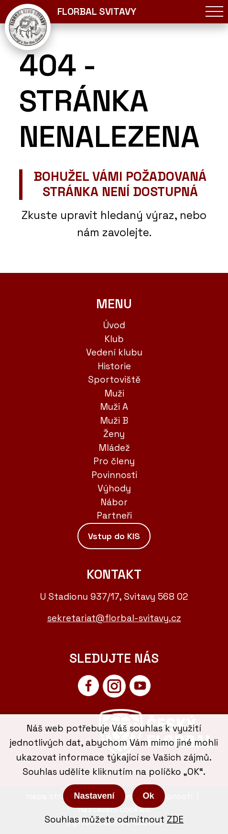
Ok (148, 796)
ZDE (175, 819)
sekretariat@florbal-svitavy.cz (114, 618)
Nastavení (94, 796)
